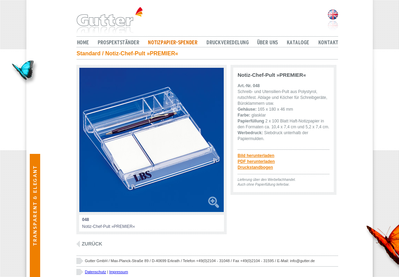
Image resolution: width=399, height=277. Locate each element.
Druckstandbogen (255, 167)
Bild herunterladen (256, 155)
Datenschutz (95, 272)
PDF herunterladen (256, 161)
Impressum (118, 272)
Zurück (92, 244)
